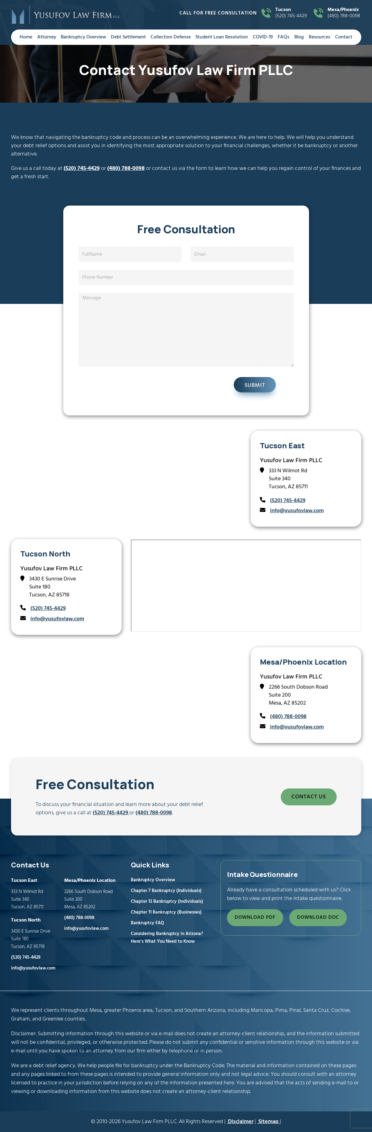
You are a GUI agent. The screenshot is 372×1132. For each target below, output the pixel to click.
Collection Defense (171, 37)
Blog (299, 37)
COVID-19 (263, 37)
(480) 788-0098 (344, 13)
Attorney (46, 37)
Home (26, 37)
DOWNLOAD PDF (255, 918)
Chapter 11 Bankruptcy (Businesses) (166, 912)
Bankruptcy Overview (83, 37)
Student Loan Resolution (221, 37)
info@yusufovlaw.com (297, 510)
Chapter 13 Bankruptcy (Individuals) (167, 901)
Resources (319, 37)
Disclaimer (240, 1121)
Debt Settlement (128, 37)
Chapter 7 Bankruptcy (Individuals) (166, 890)
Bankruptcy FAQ (147, 923)
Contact (343, 37)
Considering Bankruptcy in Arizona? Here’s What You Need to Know (167, 937)
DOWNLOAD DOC (318, 918)
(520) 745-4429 (292, 13)
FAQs (283, 37)
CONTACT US (309, 796)
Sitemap (268, 1121)
